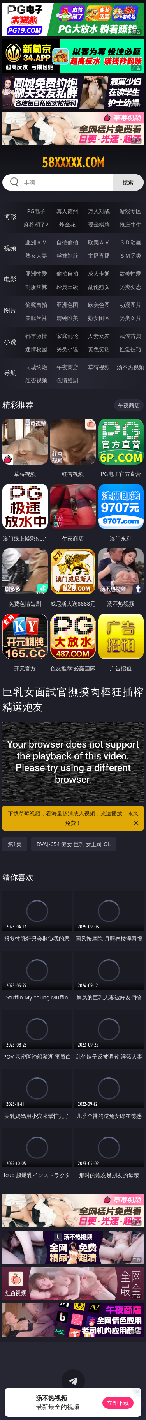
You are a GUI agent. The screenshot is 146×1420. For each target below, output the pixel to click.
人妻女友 (99, 336)
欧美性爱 (130, 273)
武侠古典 (130, 336)
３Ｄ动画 (130, 242)
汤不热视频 (130, 367)
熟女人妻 (36, 255)
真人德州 (67, 211)
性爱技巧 (130, 349)
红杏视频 (36, 380)
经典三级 (67, 286)
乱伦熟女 (99, 286)
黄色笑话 (99, 349)
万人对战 (99, 211)
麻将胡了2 (36, 224)
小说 (10, 341)
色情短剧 (67, 380)
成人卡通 (99, 273)
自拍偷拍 (67, 242)
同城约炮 (36, 367)
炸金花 (67, 224)
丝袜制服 (67, 255)
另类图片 (130, 318)
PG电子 (36, 211)
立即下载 (118, 1402)
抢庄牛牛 (130, 224)
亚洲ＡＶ (36, 242)
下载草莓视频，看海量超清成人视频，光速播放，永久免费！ (74, 819)
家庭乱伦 (67, 336)
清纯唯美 (67, 318)
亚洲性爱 (36, 273)
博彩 (10, 216)
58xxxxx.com (73, 162)
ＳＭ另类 (130, 255)
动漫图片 (130, 304)
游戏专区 (130, 211)
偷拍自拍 (67, 273)
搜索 (128, 182)
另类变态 (130, 286)
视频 (10, 248)
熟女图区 (99, 318)
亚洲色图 (67, 304)
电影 (10, 279)
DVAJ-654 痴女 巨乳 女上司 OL (74, 844)
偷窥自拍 (36, 304)
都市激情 (36, 336)
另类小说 (67, 349)
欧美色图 (99, 304)
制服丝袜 (36, 286)
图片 (10, 310)
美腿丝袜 (36, 318)
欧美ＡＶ (99, 242)
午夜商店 (67, 367)
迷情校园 (36, 349)
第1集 (15, 844)
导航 (10, 372)
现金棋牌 (99, 224)
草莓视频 (99, 367)
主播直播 (99, 255)
